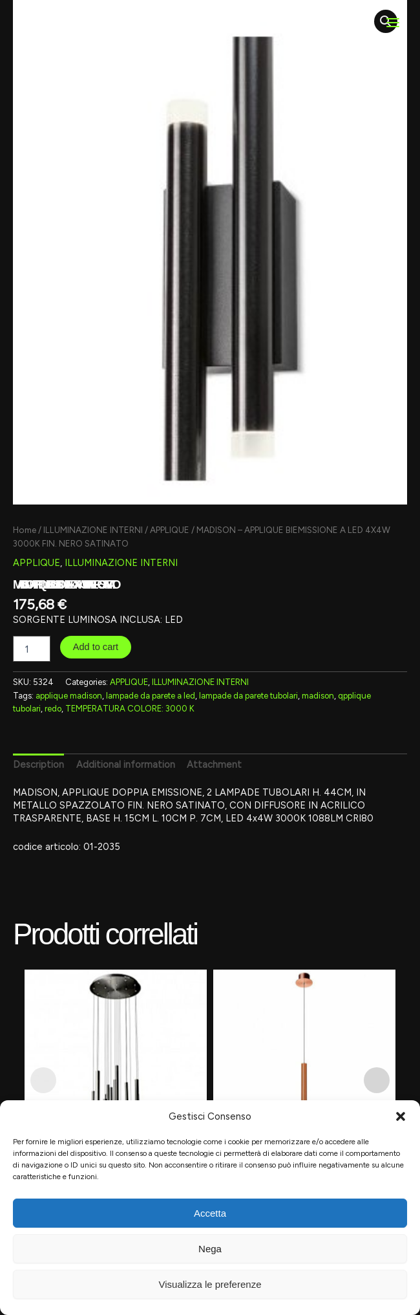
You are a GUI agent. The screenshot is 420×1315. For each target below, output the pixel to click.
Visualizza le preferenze (210, 1284)
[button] (400, 1116)
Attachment (214, 764)
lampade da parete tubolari (248, 696)
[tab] (38, 765)
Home (24, 530)
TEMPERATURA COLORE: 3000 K (129, 708)
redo (53, 708)
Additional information (125, 764)
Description (38, 764)
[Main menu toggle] (393, 22)
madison (318, 696)
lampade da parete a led (150, 696)
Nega (210, 1248)
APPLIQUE (169, 530)
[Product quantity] (31, 649)
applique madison (69, 696)
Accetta (210, 1213)
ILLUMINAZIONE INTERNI (93, 530)
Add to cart (96, 647)
